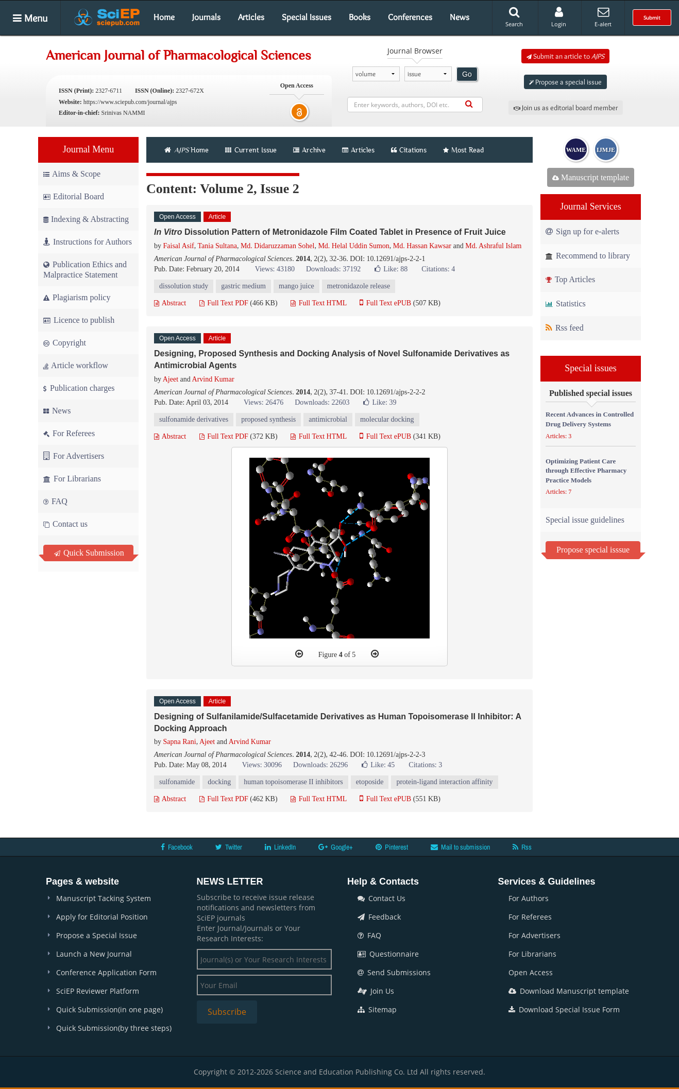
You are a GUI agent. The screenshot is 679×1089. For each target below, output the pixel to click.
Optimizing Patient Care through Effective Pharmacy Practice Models (586, 470)
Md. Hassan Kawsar (422, 246)
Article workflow (75, 365)
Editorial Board (73, 196)
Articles (251, 17)
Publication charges (78, 388)
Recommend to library (588, 255)
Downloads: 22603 (322, 402)
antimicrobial (328, 419)
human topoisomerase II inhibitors (293, 782)
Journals (206, 17)
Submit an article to (565, 56)
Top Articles (570, 279)
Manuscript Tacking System (103, 898)
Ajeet (170, 379)
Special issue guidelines (585, 519)
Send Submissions (394, 972)
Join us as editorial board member (566, 107)
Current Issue (251, 150)
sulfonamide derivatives (193, 419)
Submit (651, 17)
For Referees (69, 433)
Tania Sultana (217, 246)
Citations (409, 150)
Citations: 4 (438, 269)
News (459, 17)
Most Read (463, 150)
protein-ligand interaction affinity (444, 782)
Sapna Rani (179, 742)
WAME (576, 149)
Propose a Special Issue (96, 935)
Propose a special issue (565, 82)
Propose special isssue (593, 549)
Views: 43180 (275, 269)
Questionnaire (388, 954)
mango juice (296, 286)
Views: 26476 (263, 402)
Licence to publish (78, 320)
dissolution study (183, 286)
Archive (309, 150)
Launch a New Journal (94, 954)
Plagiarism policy (76, 297)
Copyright (64, 342)
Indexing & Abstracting (86, 219)
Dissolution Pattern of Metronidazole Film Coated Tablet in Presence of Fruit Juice (330, 232)
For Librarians (72, 478)
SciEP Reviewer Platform (97, 991)
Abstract (170, 303)
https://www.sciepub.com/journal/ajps (130, 102)
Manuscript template (590, 177)
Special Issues (306, 17)
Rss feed (565, 327)
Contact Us (381, 898)
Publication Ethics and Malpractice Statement (85, 269)
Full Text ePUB (385, 303)
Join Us (376, 991)
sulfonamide (177, 782)
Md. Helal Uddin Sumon (353, 246)
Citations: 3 (425, 765)
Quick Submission (89, 552)
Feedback (379, 917)
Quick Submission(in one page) (109, 1009)
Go (467, 74)
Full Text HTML (319, 303)
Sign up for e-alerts (582, 231)
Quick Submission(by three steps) (114, 1028)
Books (359, 17)
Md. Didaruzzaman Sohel (277, 246)
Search (514, 17)
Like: (391, 269)
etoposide (370, 782)
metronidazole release (358, 286)
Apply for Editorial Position (102, 917)
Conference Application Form (106, 972)
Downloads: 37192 (333, 269)
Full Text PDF (223, 303)
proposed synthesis (268, 419)
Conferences (410, 17)
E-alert (603, 17)
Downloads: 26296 (320, 765)
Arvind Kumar (213, 379)
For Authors (528, 898)
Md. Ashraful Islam (493, 246)
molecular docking (387, 419)
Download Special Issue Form (564, 1009)
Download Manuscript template (568, 991)
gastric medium (243, 286)
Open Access (530, 972)
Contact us (65, 524)
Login (558, 17)
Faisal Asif (178, 246)
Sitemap (377, 1009)
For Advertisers (73, 456)
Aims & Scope (71, 173)
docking (219, 782)
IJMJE (606, 149)
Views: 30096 (262, 765)
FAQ (55, 501)
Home (164, 17)
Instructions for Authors (87, 241)
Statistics (566, 303)
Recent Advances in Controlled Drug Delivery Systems (590, 419)
